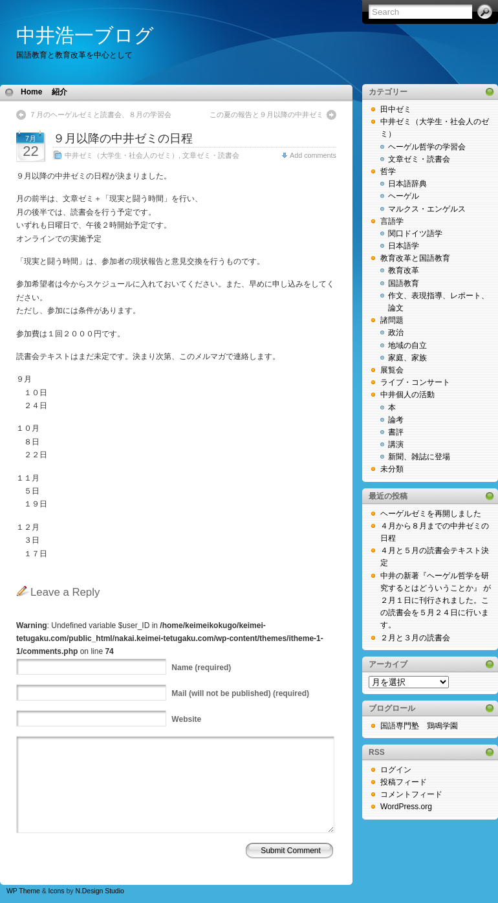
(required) (201, 667)
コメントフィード (411, 794)
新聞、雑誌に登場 (419, 456)
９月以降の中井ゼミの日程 (123, 138)
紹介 (59, 91)
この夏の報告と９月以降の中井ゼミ (266, 114)
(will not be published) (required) (240, 693)
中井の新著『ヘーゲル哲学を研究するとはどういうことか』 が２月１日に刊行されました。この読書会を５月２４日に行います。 (435, 600)
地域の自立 (407, 345)
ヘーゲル (403, 196)
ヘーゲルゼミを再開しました (430, 513)
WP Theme (23, 891)
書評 (396, 432)
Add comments (313, 155)
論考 (396, 419)
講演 (396, 444)
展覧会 (392, 370)
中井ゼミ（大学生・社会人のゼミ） (122, 155)
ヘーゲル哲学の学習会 (427, 146)
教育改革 (403, 270)
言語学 (392, 221)
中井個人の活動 (407, 394)
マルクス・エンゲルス (427, 208)
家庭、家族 (407, 357)
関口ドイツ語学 (415, 233)
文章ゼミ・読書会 (210, 155)
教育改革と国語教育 (415, 258)
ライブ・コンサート (415, 382)
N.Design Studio (99, 891)
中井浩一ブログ (85, 35)
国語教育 (403, 283)
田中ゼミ (395, 109)
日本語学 (403, 245)
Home (31, 91)
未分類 (392, 468)
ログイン (395, 769)
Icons (57, 891)
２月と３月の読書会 (415, 637)
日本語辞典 (407, 183)
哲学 (388, 171)
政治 (396, 332)
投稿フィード (403, 782)
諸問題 (392, 320)
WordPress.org (406, 806)
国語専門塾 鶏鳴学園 (419, 725)
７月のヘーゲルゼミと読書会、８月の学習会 (100, 114)
